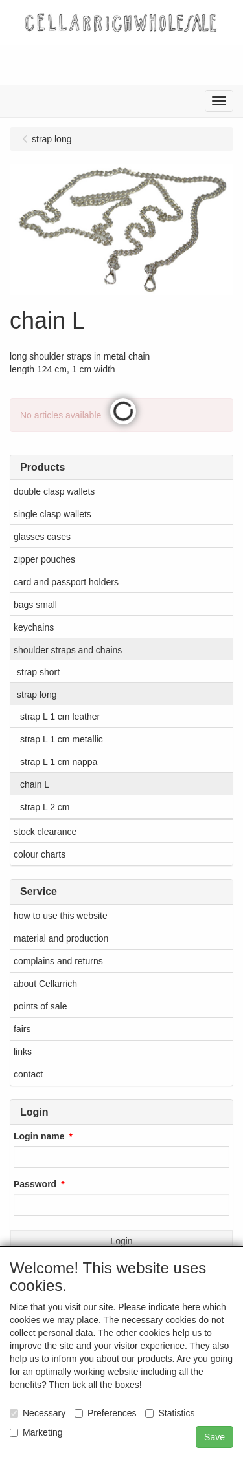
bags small (35, 604)
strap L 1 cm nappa (58, 762)
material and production (61, 938)
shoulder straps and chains (68, 650)
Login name (39, 1136)
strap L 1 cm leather (60, 716)
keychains (34, 627)
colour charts (39, 854)
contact (28, 1074)
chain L (34, 784)
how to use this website (61, 916)
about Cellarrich (45, 983)
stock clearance (45, 831)
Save (214, 1437)
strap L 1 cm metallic (61, 739)
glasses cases (42, 537)
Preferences (105, 1413)
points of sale (40, 1006)
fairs (22, 1029)
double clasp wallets (54, 491)
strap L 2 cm (45, 807)
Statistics (169, 1413)
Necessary (37, 1413)
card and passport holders (66, 582)
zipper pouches (44, 559)
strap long (36, 694)
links (23, 1051)
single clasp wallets (52, 514)
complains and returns (58, 961)
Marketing (36, 1432)
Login (121, 1241)
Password (35, 1184)
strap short (38, 672)
